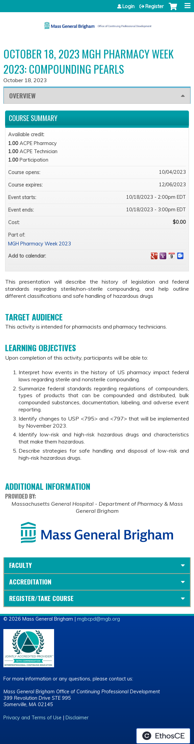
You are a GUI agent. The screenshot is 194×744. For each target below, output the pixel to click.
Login (128, 6)
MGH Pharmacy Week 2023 (39, 244)
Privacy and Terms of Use (32, 718)
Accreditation (30, 581)
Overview (22, 95)
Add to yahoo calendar (163, 256)
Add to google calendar (154, 256)
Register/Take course (41, 598)
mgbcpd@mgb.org (98, 619)
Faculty (20, 565)
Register (154, 6)
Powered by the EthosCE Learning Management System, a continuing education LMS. (163, 736)
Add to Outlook (180, 256)
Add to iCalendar (171, 255)
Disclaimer (77, 718)
